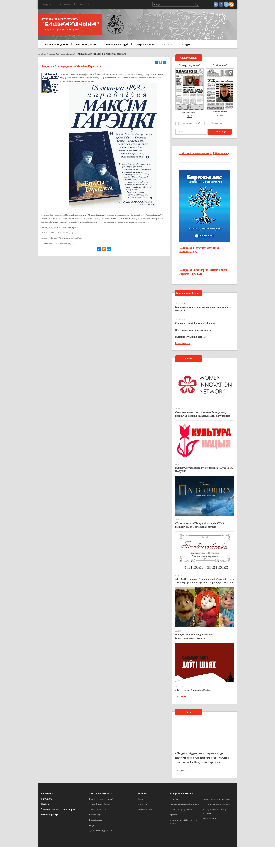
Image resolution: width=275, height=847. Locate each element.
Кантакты (84, 4)
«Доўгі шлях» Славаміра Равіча (193, 690)
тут (147, 222)
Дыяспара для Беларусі (117, 44)
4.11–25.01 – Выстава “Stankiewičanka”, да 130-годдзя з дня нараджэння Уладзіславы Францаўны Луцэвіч (204, 581)
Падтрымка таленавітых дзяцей (193, 330)
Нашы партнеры (50, 814)
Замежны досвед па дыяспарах (58, 809)
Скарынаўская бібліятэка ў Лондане (195, 323)
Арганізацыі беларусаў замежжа (184, 804)
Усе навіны (180, 696)
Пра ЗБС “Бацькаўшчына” (101, 799)
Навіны (45, 804)
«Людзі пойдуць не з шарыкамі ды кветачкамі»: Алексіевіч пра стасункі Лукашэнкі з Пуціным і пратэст (202, 758)
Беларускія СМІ (145, 809)
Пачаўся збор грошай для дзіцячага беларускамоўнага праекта (195, 636)
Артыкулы (142, 804)
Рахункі (92, 825)
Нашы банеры (95, 820)
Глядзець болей (182, 343)
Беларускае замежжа (145, 44)
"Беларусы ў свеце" (191, 123)
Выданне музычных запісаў (190, 336)
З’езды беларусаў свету (99, 804)
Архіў (189, 115)
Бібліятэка (65, 4)
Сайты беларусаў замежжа (181, 809)
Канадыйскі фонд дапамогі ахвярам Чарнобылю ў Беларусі (203, 309)
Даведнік (142, 799)
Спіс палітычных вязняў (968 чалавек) (204, 153)
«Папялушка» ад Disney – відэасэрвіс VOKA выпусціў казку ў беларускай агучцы (199, 525)
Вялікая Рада (95, 815)
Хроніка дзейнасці (97, 809)
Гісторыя (174, 799)
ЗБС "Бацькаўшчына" (87, 44)
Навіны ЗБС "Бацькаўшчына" (62, 54)
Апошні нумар (189, 112)
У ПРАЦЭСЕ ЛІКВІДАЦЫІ (54, 44)
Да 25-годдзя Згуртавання (100, 830)
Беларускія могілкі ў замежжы (216, 804)
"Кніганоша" (217, 123)
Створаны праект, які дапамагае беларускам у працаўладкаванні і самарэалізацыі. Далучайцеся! (203, 414)
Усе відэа (179, 770)
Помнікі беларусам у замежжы (216, 799)
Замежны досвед (210, 818)
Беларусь (186, 44)
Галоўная (46, 4)
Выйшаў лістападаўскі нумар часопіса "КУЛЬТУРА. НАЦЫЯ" (204, 470)
